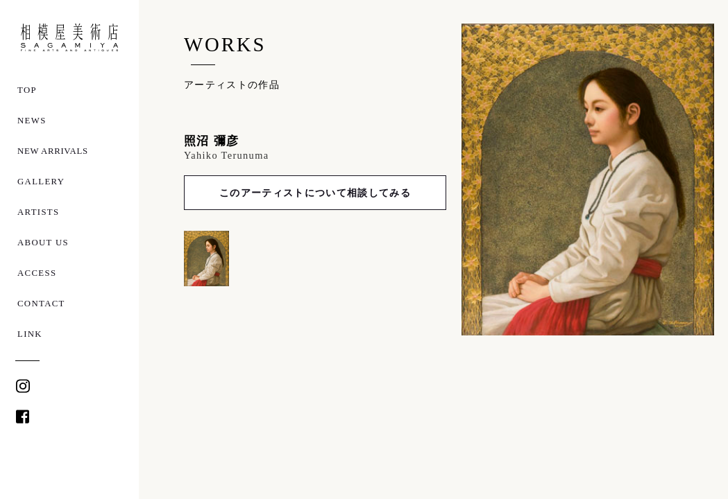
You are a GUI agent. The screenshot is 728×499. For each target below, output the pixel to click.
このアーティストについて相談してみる (315, 192)
